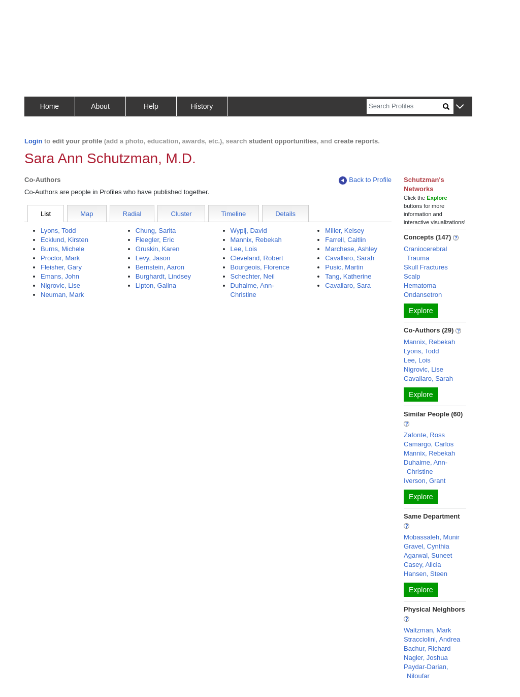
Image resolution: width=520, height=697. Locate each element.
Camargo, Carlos (428, 444)
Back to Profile (365, 180)
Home (49, 106)
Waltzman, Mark (427, 630)
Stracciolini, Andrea (432, 639)
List (46, 214)
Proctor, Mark (60, 258)
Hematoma (420, 285)
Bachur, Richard (427, 648)
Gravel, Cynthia (426, 546)
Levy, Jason (153, 258)
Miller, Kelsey (344, 230)
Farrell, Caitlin (345, 240)
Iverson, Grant (424, 480)
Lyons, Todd (58, 230)
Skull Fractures (426, 267)
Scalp (412, 276)
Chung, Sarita (156, 230)
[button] (459, 107)
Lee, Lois (244, 249)
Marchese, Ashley (351, 249)
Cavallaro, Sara (348, 285)
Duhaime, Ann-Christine (425, 467)
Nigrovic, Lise (60, 285)
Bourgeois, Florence (260, 267)
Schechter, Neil (253, 276)
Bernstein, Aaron (160, 267)
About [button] (100, 106)
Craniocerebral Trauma (425, 253)
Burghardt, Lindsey (163, 276)
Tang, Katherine (348, 276)
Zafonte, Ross (424, 435)
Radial (132, 214)
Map (86, 214)
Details (285, 214)
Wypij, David (249, 230)
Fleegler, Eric (155, 240)
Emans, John (60, 276)
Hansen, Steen (425, 574)
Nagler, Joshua (426, 657)
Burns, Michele (62, 249)
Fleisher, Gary (61, 267)
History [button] (202, 106)
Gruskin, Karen (158, 249)
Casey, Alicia (422, 564)
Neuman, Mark (62, 294)
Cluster (181, 214)
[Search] (405, 106)
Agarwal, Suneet (428, 555)
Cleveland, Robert (257, 258)
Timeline (233, 214)
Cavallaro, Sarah (349, 258)
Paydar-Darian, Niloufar (426, 671)
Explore (421, 311)
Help (151, 106)
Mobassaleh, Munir (432, 537)
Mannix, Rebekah (256, 240)
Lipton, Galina (156, 285)
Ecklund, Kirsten (64, 240)
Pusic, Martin (344, 267)
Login (33, 141)
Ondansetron (423, 294)
